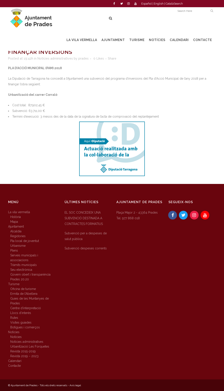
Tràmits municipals (23, 265)
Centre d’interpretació (25, 308)
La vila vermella (19, 212)
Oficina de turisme (23, 289)
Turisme (13, 284)
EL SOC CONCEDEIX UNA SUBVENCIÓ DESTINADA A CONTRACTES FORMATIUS (84, 218)
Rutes (14, 317)
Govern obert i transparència (30, 274)
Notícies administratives (55, 58)
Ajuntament (16, 226)
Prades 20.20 (19, 279)
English (159, 3)
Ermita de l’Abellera (23, 293)
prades (83, 58)
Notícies (13, 332)
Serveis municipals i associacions (24, 258)
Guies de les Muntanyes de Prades (29, 301)
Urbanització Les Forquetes (29, 346)
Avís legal (75, 385)
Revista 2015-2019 (23, 351)
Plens (14, 250)
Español (146, 3)
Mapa (14, 221)
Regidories (18, 236)
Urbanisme (18, 245)
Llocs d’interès (20, 313)
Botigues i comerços (25, 327)
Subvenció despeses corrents (86, 248)
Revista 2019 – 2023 (24, 356)
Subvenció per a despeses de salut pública (86, 236)
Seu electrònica (21, 269)
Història (15, 217)
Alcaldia (15, 231)
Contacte (14, 365)
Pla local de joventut (24, 241)
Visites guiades (21, 322)
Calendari (14, 361)
